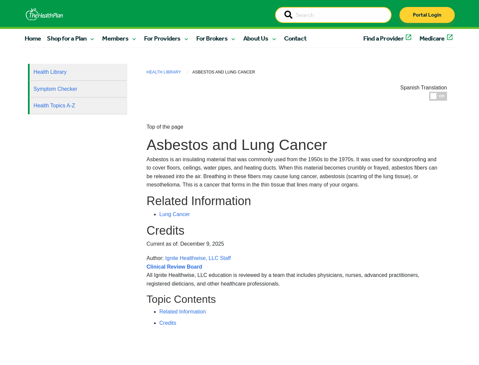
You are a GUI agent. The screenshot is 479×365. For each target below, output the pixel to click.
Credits (167, 323)
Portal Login (427, 15)
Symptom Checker (56, 89)
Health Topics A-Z (54, 105)
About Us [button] (255, 38)
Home (33, 38)
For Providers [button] (162, 38)
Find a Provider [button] (383, 38)
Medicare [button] (432, 38)
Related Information (182, 311)
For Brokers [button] (212, 38)
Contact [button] (295, 38)
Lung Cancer (174, 214)
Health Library (50, 72)
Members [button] (115, 38)
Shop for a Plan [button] (66, 38)
